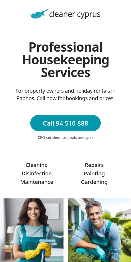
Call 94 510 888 (65, 123)
